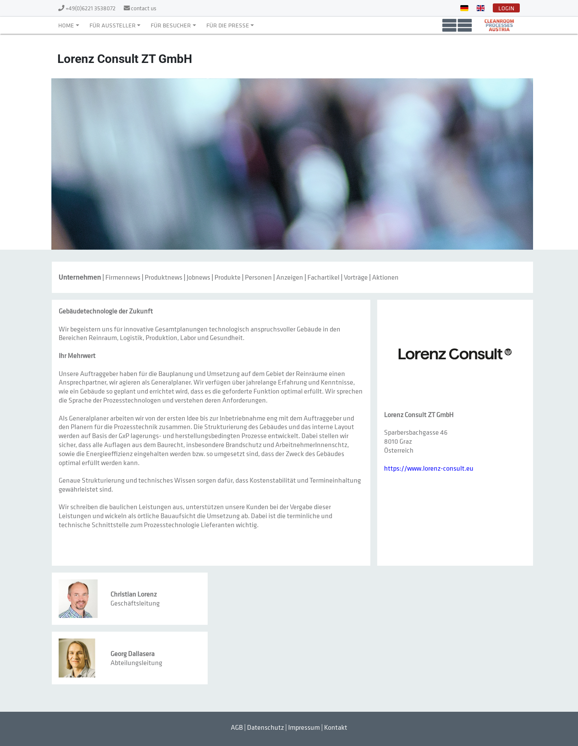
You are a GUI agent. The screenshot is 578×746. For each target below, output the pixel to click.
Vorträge (356, 277)
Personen (258, 277)
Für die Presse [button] (227, 25)
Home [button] (66, 25)
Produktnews (163, 277)
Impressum (304, 727)
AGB (237, 727)
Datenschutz (265, 727)
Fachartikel (323, 277)
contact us (143, 8)
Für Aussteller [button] (112, 25)
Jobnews (198, 277)
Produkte (228, 277)
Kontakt (335, 727)
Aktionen (385, 277)
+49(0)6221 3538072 (91, 8)
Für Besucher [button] (171, 25)
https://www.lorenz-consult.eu (429, 468)
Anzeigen (289, 277)
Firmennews (122, 277)
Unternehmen (80, 277)
